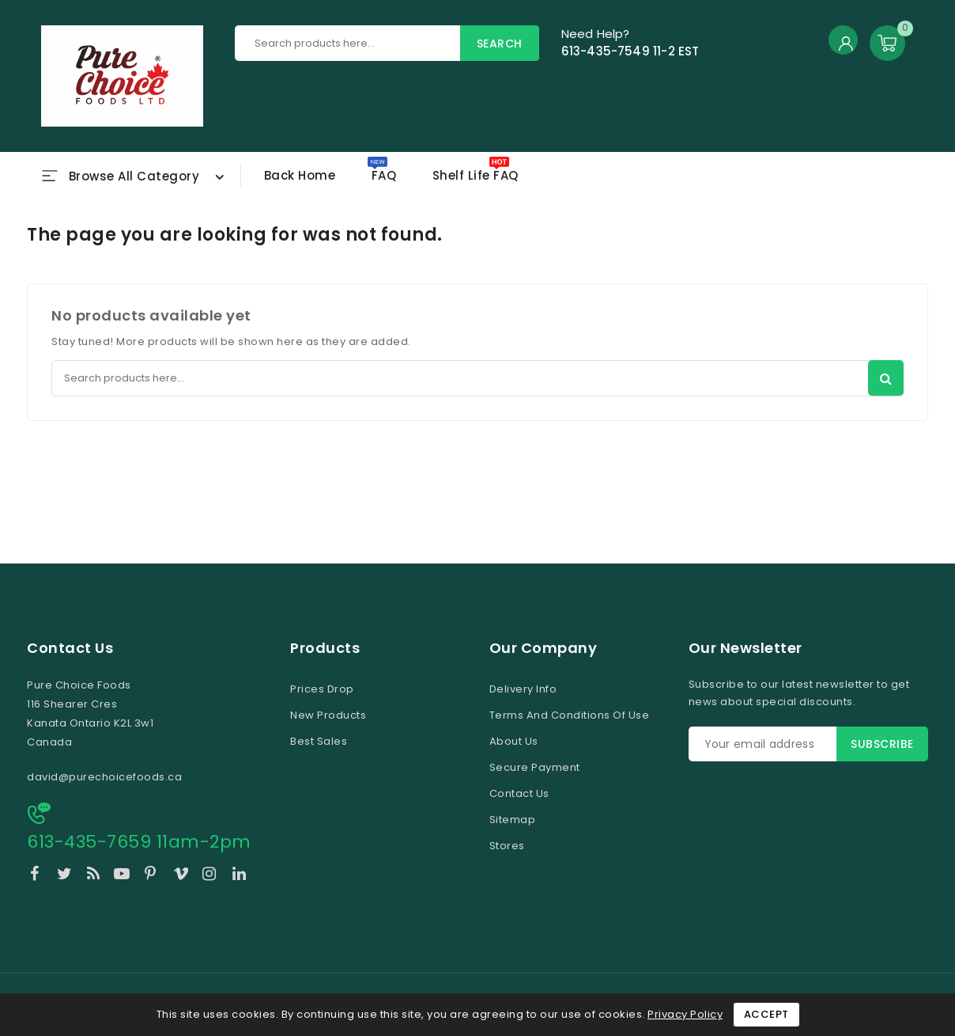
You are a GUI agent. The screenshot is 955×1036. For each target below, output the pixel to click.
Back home (300, 175)
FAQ (384, 175)
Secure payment (534, 767)
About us (513, 741)
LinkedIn (241, 876)
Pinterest (153, 876)
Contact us (70, 648)
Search (500, 43)
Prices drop (322, 688)
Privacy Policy (685, 1014)
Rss (95, 876)
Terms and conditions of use (569, 715)
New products (328, 715)
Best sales (318, 741)
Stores (507, 845)
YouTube (123, 876)
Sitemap (512, 819)
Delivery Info (523, 688)
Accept (766, 1014)
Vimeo (182, 876)
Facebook (36, 876)
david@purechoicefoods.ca (104, 776)
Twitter (66, 876)
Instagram (211, 876)
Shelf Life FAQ (475, 175)
